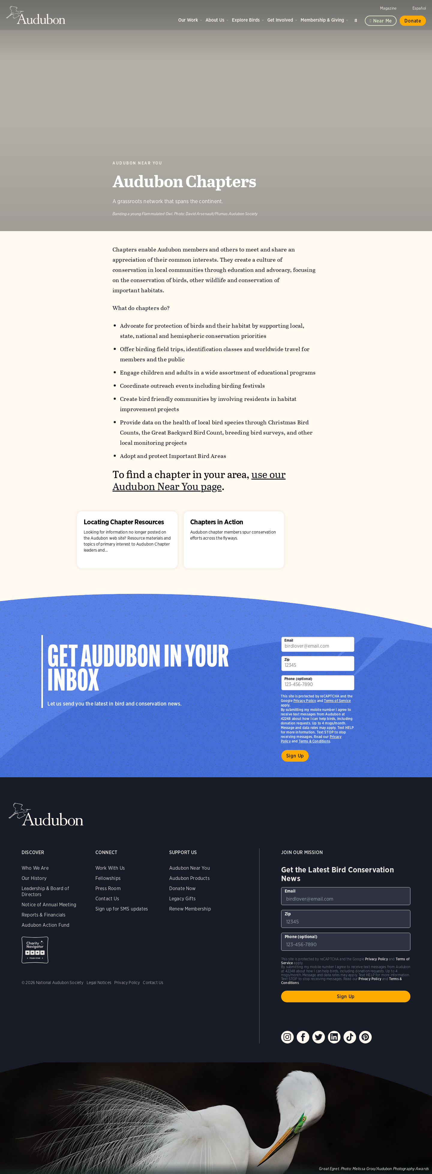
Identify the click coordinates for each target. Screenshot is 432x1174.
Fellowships (108, 878)
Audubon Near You (137, 163)
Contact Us (107, 899)
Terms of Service (337, 700)
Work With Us (110, 868)
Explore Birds (246, 20)
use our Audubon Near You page (199, 480)
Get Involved (280, 20)
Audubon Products (189, 878)
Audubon (36, 15)
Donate (412, 21)
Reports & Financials (44, 915)
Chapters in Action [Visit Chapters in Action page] (234, 539)
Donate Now (182, 888)
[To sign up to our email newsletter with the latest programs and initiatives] (318, 644)
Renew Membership (190, 909)
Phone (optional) (298, 678)
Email (288, 640)
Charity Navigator (35, 950)
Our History (34, 878)
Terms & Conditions (314, 741)
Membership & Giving (322, 20)
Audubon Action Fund (45, 925)
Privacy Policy (304, 700)
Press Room (108, 888)
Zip (287, 659)
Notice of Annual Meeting (49, 905)
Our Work (188, 20)
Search (357, 19)
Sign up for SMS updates (121, 909)
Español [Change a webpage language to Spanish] (419, 8)
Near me (382, 21)
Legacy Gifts (182, 899)
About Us (215, 20)
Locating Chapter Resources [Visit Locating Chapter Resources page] (127, 539)
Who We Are (35, 868)
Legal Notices (99, 982)
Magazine (388, 8)
